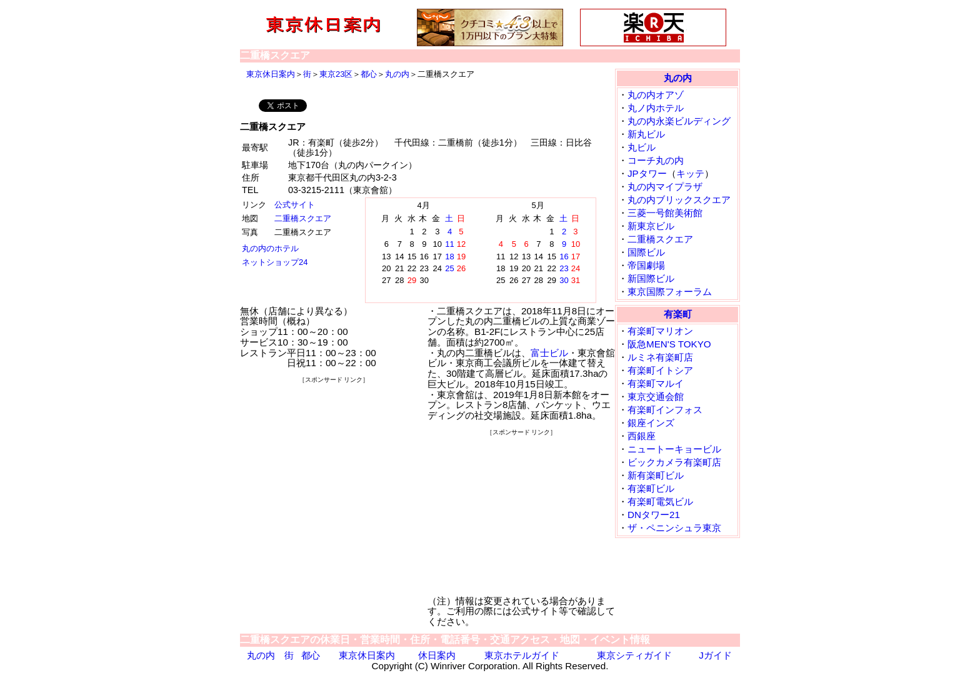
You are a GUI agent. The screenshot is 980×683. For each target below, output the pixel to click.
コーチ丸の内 (656, 160)
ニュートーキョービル (674, 449)
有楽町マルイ (656, 383)
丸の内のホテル (270, 248)
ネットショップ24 (275, 262)
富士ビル (549, 352)
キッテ (690, 173)
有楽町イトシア (660, 370)
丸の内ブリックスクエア (679, 199)
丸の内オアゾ (656, 94)
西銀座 (642, 436)
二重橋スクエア (302, 218)
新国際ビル (651, 278)
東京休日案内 (270, 74)
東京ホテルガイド (521, 655)
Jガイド (715, 655)
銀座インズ (651, 422)
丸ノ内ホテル (656, 107)
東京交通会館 (656, 396)
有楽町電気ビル (660, 501)
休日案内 (437, 655)
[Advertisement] (334, 464)
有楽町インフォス (665, 409)
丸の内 (397, 74)
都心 (369, 74)
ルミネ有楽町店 (660, 357)
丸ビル (642, 147)
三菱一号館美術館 (665, 212)
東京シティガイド (634, 655)
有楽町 (678, 314)
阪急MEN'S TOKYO (669, 344)
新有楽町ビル (656, 475)
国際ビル (646, 252)
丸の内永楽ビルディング (679, 121)
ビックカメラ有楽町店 (674, 462)
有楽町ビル (651, 488)
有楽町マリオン (660, 331)
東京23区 (335, 74)
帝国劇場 (646, 265)
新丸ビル (646, 134)
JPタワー (647, 173)
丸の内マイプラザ (665, 186)
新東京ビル (651, 226)
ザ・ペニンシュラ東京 (674, 527)
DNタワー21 (654, 514)
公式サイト (294, 204)
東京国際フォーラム (670, 291)
